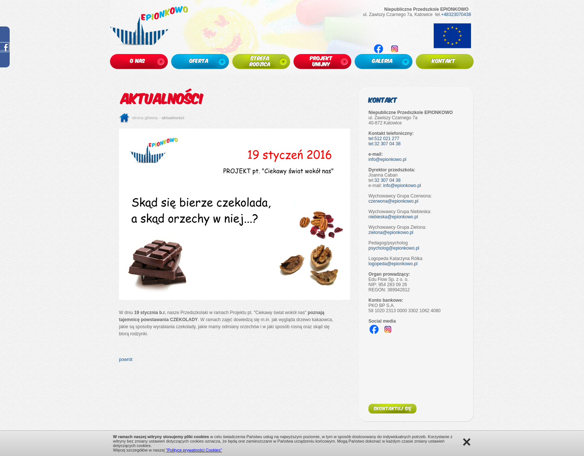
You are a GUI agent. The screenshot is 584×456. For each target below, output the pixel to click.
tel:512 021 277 (383, 138)
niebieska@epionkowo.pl (393, 216)
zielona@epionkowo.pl (390, 232)
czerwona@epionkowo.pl (393, 201)
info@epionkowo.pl (387, 159)
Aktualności (173, 117)
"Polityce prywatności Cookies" (194, 450)
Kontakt (382, 100)
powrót (125, 359)
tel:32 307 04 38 (384, 143)
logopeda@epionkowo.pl (393, 263)
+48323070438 (456, 14)
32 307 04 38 (387, 180)
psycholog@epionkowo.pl (393, 248)
